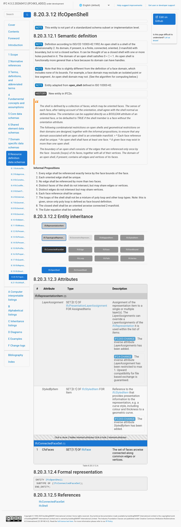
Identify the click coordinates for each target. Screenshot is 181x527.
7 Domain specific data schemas (16, 143)
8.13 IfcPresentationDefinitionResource (19, 237)
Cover (11, 25)
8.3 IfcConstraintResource (19, 180)
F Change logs (16, 345)
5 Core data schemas (15, 116)
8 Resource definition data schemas (16, 158)
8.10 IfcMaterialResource (19, 220)
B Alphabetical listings (15, 310)
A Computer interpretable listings (15, 296)
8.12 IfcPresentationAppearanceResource (19, 231)
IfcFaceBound (132, 249)
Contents (13, 31)
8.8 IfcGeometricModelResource (19, 208)
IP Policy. (109, 521)
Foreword (14, 38)
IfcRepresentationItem (54, 225)
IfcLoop (80, 258)
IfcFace (106, 249)
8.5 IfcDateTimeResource (19, 191)
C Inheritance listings (16, 323)
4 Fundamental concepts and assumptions (16, 101)
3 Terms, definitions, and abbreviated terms (15, 80)
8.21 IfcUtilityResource (19, 282)
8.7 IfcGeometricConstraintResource (19, 202)
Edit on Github (161, 19)
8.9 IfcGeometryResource (19, 214)
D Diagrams (15, 332)
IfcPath (106, 258)
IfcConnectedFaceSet (54, 249)
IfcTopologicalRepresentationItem (54, 237)
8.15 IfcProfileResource (19, 248)
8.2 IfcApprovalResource (19, 174)
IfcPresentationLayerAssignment (86, 305)
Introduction (15, 45)
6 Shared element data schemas (16, 128)
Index (11, 361)
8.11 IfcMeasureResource (19, 225)
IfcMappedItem (106, 237)
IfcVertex (132, 258)
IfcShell (43, 505)
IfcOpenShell (54, 270)
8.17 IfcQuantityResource (19, 260)
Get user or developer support (161, 5)
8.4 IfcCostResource (19, 185)
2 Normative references (15, 63)
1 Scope (13, 54)
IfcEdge (80, 249)
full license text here (65, 521)
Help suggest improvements (129, 5)
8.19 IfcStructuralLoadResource (19, 271)
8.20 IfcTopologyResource (19, 277)
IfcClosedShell (80, 270)
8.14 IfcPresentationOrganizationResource (19, 242)
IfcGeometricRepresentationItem (81, 237)
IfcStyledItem (132, 237)
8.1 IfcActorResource (19, 168)
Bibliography (15, 355)
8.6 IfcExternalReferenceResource (19, 197)
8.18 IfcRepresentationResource (19, 265)
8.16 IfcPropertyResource (19, 254)
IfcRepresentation (123, 326)
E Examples (15, 338)
